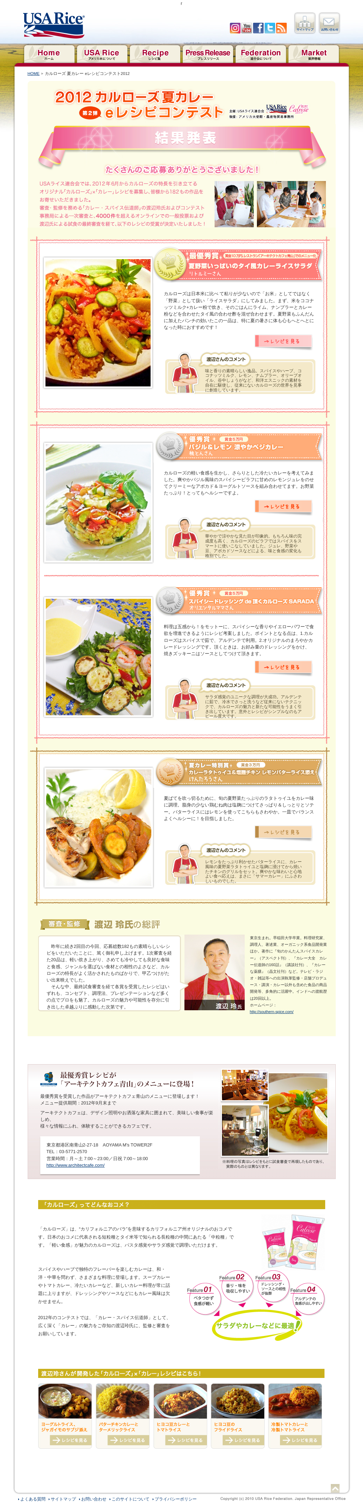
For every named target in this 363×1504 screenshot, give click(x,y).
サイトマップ (305, 23)
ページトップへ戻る (335, 1488)
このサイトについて (130, 1499)
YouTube (246, 28)
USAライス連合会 (54, 25)
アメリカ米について (102, 53)
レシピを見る (283, 342)
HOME (34, 73)
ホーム (49, 53)
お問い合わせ (329, 23)
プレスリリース (207, 53)
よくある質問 (33, 1499)
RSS (281, 28)
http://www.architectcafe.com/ (76, 1165)
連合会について (260, 53)
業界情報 (313, 53)
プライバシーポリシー (176, 1499)
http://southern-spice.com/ (272, 1012)
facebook (258, 28)
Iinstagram (235, 28)
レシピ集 (154, 53)
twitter (269, 28)
